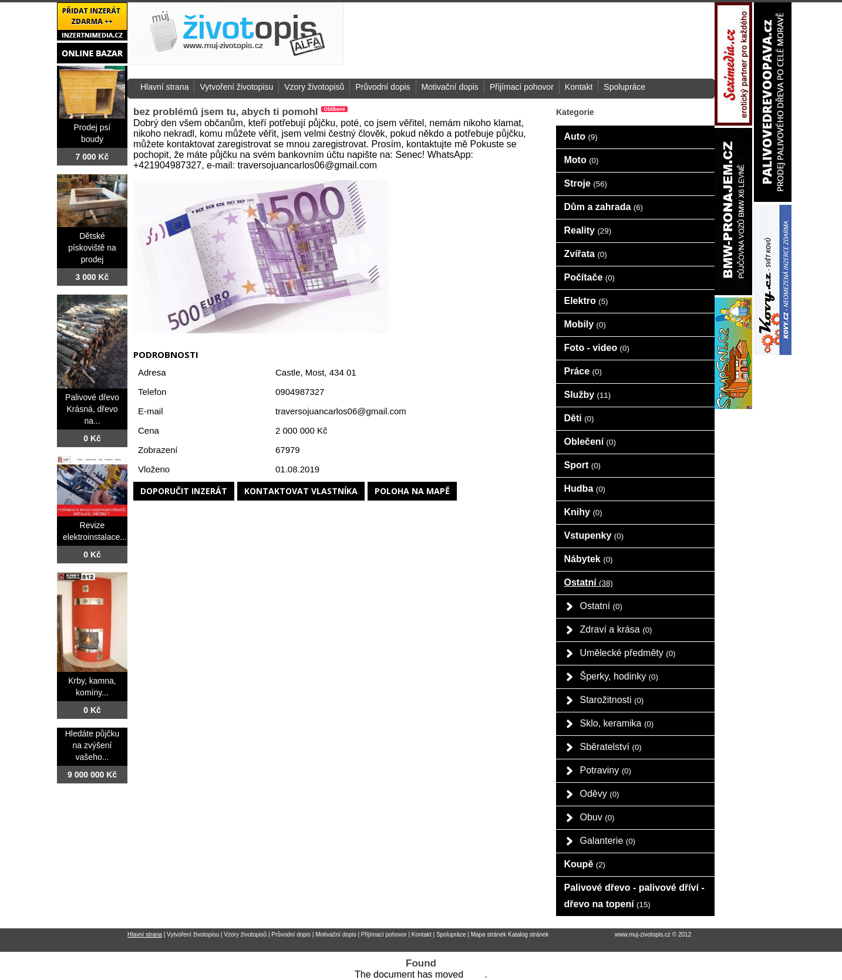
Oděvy (599, 794)
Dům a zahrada (604, 207)
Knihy (583, 512)
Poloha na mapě (412, 490)
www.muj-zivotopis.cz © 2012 (653, 934)
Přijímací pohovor (522, 87)
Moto (581, 160)
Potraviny (605, 770)
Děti (579, 418)
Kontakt (578, 87)
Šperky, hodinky (619, 676)
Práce (583, 371)
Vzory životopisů (314, 87)
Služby (587, 395)
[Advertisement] (590, 34)
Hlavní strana (164, 87)
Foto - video (596, 348)
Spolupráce (624, 87)
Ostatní (588, 582)
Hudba (585, 489)
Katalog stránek (528, 934)
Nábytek (588, 559)
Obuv (597, 817)
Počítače (589, 277)
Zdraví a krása (616, 629)
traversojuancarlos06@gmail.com (340, 411)
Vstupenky (594, 535)
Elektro (586, 301)
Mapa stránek (489, 934)
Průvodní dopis (382, 87)
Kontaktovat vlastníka (301, 490)
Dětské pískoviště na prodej (92, 247)
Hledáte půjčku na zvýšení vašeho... (92, 745)
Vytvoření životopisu (236, 87)
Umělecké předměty (628, 653)
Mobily (585, 324)
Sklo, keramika (617, 723)
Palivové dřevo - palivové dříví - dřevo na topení (634, 896)
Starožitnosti (612, 700)
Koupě (585, 864)
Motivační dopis (450, 87)
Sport (582, 465)
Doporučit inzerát (183, 490)
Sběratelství (611, 747)
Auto (581, 136)
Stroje (586, 183)
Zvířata (585, 254)
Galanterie (608, 841)
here (475, 974)
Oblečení (590, 442)
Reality (588, 230)
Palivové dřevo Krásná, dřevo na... (92, 409)
